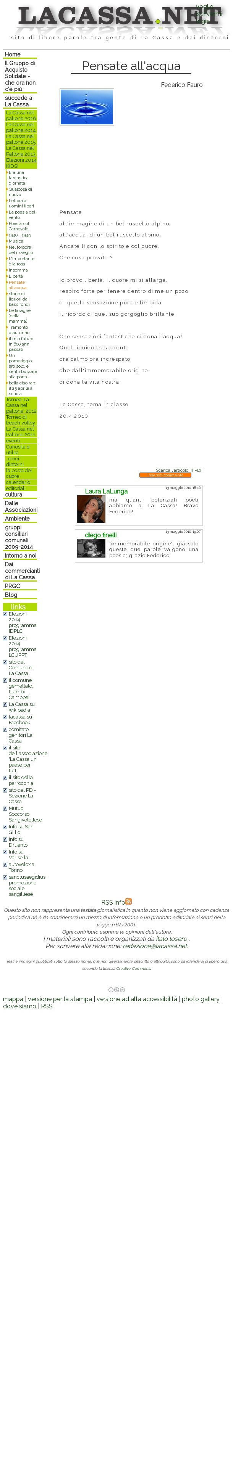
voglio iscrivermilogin (209, 14)
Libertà (16, 276)
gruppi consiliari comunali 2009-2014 (19, 537)
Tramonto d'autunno (19, 330)
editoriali (16, 488)
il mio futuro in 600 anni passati (21, 344)
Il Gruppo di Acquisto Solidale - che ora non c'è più (20, 76)
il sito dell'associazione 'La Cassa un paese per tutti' (28, 759)
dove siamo (19, 1006)
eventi (13, 441)
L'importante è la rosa (21, 261)
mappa (13, 999)
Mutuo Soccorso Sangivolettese (25, 814)
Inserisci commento (165, 475)
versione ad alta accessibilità (137, 999)
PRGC (12, 586)
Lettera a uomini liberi (21, 203)
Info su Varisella (18, 854)
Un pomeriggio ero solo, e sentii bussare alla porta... (23, 366)
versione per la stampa (60, 999)
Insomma (18, 270)
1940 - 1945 (20, 235)
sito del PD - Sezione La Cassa (22, 795)
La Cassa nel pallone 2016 (21, 115)
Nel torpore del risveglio (21, 249)
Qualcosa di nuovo (20, 191)
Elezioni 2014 (21, 160)
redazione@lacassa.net (155, 946)
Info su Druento (18, 842)
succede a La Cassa (18, 101)
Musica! (16, 241)
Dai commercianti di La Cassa (22, 570)
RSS (47, 1006)
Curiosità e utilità (17, 449)
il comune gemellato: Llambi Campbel (21, 688)
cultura (13, 494)
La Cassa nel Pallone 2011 (20, 431)
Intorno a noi (20, 555)
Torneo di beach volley (20, 420)
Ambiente (17, 518)
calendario (18, 482)
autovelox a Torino (21, 867)
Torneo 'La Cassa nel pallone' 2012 (21, 405)
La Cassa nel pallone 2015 (21, 139)
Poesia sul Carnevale (19, 226)
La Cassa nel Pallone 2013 (21, 151)
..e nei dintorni (15, 461)
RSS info (116, 902)
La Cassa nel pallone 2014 (21, 127)
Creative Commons (133, 968)
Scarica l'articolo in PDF (179, 470)
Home (13, 54)
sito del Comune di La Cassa (21, 667)
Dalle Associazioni (21, 506)
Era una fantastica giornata (19, 178)
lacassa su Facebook (20, 719)
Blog (11, 595)
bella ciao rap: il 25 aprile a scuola (22, 388)
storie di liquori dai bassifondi (19, 299)
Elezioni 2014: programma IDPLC (23, 622)
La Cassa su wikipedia (22, 707)
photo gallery (201, 999)
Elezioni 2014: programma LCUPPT (23, 646)
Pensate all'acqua (18, 285)
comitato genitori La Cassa (20, 735)
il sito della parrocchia (21, 780)
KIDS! (12, 166)
